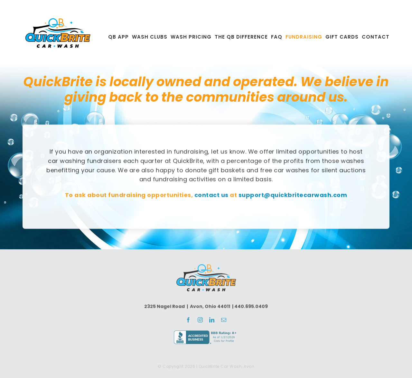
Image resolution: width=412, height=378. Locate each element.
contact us (211, 196)
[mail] (224, 321)
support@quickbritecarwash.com (293, 196)
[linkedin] (212, 321)
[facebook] (188, 321)
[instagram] (200, 321)
